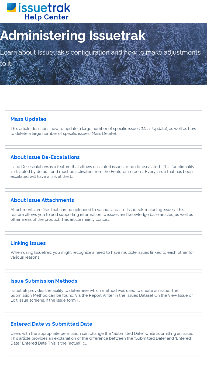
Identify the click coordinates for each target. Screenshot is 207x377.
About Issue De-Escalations (45, 157)
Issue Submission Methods (44, 281)
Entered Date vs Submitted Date (51, 324)
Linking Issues (28, 243)
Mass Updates (29, 119)
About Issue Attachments (42, 200)
